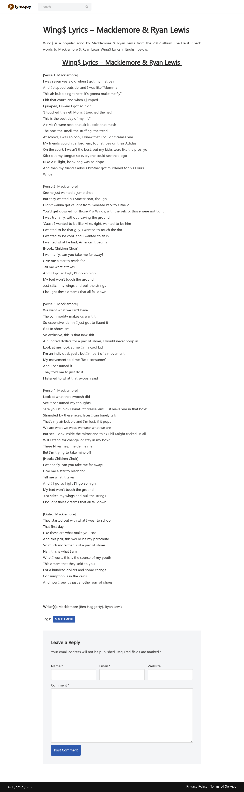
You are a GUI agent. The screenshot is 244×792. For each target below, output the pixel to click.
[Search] (60, 7)
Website (154, 665)
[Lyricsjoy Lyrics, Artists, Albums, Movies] (20, 7)
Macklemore (64, 619)
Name (57, 665)
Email (104, 665)
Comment (60, 685)
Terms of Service (223, 786)
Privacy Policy (196, 786)
